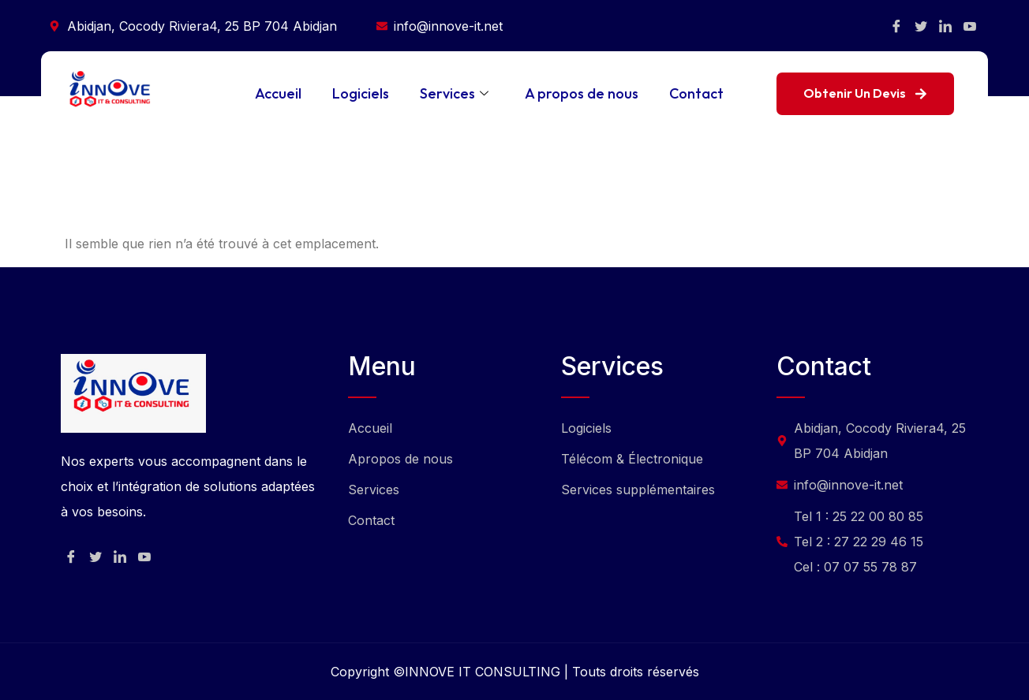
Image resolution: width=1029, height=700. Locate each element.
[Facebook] (896, 26)
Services (454, 93)
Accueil (276, 93)
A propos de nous (581, 93)
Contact (697, 93)
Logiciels (359, 93)
